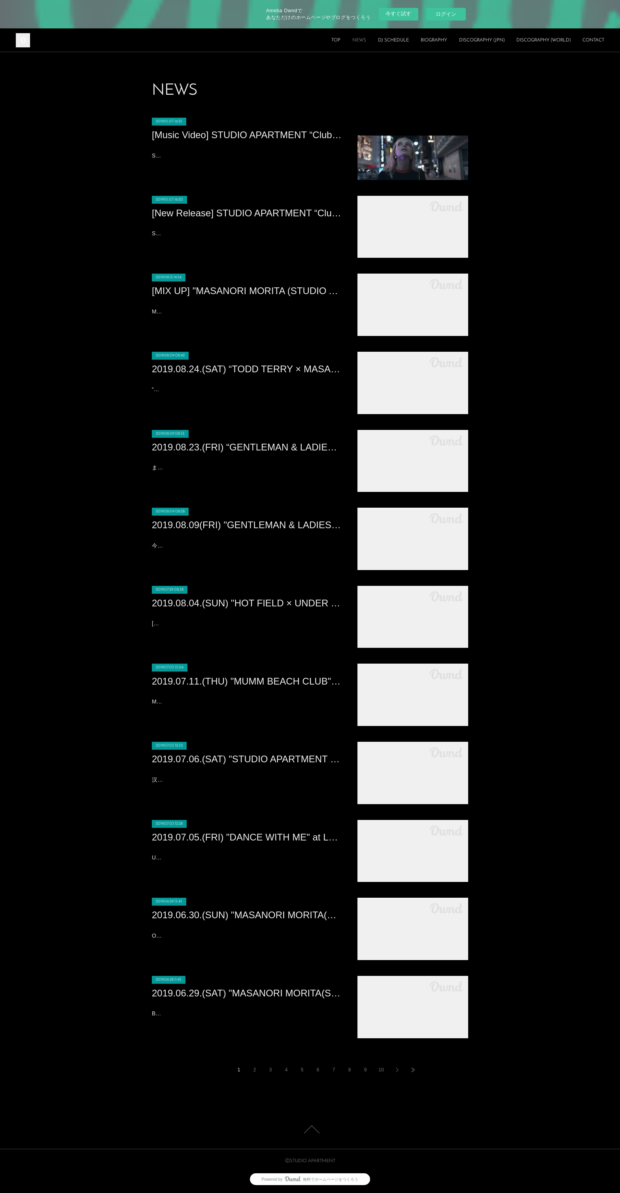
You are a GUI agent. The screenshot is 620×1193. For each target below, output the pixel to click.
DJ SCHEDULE (393, 40)
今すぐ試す (398, 14)
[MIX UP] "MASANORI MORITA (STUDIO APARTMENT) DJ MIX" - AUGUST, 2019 (247, 290)
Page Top (310, 1129)
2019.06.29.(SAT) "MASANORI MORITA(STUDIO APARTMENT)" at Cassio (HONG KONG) (247, 993)
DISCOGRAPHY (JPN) (482, 40)
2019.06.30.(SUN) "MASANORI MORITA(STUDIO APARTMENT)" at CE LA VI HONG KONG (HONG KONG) (247, 915)
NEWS (359, 40)
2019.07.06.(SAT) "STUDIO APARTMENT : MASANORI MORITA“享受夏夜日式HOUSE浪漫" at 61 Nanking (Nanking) (247, 759)
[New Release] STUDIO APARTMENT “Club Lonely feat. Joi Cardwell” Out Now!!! (247, 213)
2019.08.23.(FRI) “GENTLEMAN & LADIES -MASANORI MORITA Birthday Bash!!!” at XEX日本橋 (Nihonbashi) (247, 447)
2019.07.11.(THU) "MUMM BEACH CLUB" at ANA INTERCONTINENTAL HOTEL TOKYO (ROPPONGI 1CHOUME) (247, 681)
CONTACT (593, 40)
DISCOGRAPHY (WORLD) (543, 40)
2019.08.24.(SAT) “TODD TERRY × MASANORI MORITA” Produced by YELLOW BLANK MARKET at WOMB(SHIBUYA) (247, 369)
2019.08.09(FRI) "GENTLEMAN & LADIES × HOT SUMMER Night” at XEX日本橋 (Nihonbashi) (247, 525)
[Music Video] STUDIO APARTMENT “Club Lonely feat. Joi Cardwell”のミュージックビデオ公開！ (247, 134)
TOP (335, 40)
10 (381, 1070)
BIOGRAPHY (434, 40)
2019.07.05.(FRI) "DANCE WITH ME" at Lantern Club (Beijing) (247, 837)
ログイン (446, 14)
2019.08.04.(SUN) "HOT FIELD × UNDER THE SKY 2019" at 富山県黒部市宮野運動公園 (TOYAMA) (247, 603)
